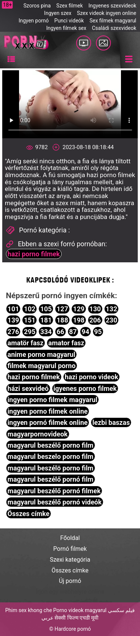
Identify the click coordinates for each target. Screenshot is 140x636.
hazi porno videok (91, 377)
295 (29, 332)
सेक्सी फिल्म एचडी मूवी (77, 618)
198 (78, 320)
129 (78, 309)
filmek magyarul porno (41, 366)
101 (13, 309)
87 (73, 332)
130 (95, 309)
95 (98, 332)
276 (13, 332)
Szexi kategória (70, 559)
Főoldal (70, 537)
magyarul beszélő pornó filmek (53, 491)
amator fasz (66, 343)
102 (29, 309)
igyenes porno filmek (85, 388)
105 (46, 309)
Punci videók (69, 21)
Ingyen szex (57, 13)
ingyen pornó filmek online (47, 422)
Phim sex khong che (28, 610)
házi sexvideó (28, 388)
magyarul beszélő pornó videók (54, 502)
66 (61, 332)
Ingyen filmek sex (66, 28)
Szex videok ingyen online (106, 13)
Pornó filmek (70, 548)
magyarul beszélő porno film (50, 445)
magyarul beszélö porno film (50, 468)
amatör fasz (25, 343)
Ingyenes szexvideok (112, 6)
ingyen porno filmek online (47, 411)
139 (13, 320)
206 (95, 320)
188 (62, 320)
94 (86, 332)
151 (29, 320)
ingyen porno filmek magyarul (52, 400)
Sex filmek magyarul (113, 21)
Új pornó (70, 580)
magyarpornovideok (37, 434)
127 (62, 309)
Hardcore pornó (73, 629)
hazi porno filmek (33, 254)
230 (111, 320)
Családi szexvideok (114, 28)
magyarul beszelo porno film (50, 456)
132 (111, 309)
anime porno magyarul (41, 354)
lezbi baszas (111, 422)
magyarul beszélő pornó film (50, 479)
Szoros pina (37, 6)
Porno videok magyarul (79, 610)
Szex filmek (69, 6)
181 (46, 320)
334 (46, 332)
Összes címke (28, 514)
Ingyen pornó (34, 21)
